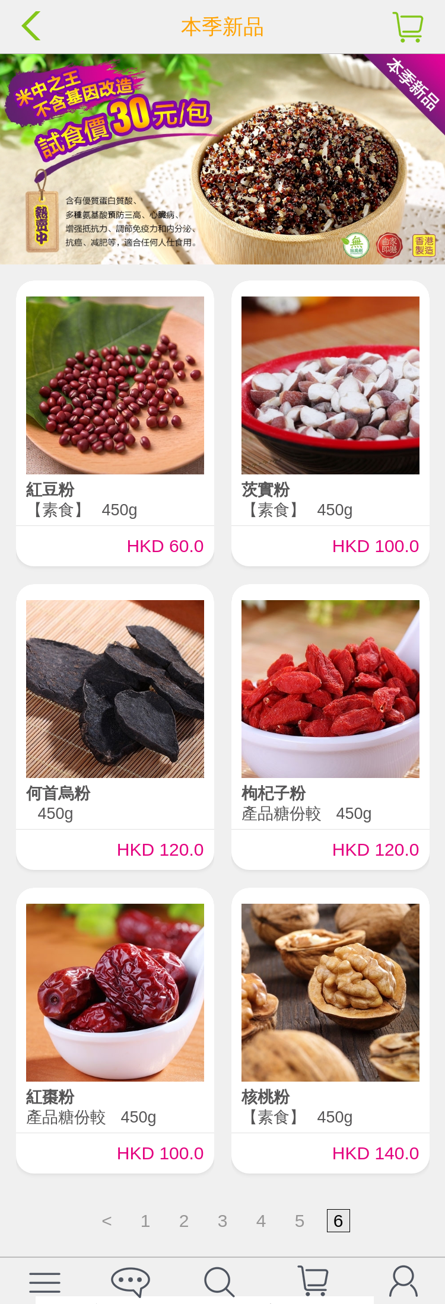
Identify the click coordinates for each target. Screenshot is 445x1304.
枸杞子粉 (273, 793)
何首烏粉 (58, 793)
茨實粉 (265, 490)
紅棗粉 (50, 1097)
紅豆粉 (50, 490)
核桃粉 (265, 1097)
